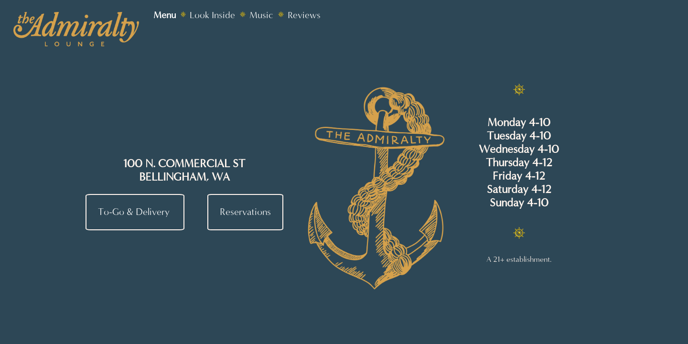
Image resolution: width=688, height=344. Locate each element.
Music (261, 15)
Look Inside (212, 15)
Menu (164, 15)
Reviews (304, 15)
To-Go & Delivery (135, 212)
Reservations (245, 212)
